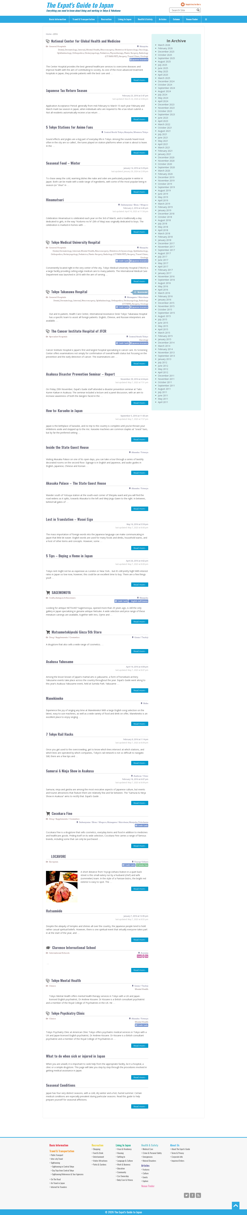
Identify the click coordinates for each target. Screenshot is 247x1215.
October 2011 (165, 382)
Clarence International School (74, 947)
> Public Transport (56, 1155)
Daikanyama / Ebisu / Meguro (134, 205)
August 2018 (164, 220)
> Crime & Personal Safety (151, 1153)
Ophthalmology (64, 53)
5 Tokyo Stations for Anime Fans (69, 127)
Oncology (143, 49)
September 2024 (166, 87)
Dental (61, 49)
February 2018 (165, 236)
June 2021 (163, 137)
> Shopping (96, 1149)
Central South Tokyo (138, 336)
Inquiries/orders (193, 4)
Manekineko (54, 698)
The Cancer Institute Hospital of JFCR (78, 331)
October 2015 (165, 309)
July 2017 (162, 256)
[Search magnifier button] (198, 10)
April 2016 (163, 289)
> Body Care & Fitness (124, 1179)
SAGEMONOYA (61, 592)
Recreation (106, 19)
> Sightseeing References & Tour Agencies (67, 1174)
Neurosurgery (107, 49)
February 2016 (165, 296)
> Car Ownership (122, 1176)
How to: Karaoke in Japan (64, 410)
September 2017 (166, 249)
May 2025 (163, 71)
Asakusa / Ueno (141, 776)
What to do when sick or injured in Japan (75, 1055)
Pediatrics (104, 53)
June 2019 (163, 193)
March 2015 (164, 332)
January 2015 (164, 339)
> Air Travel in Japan (57, 1183)
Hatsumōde (54, 910)
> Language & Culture (124, 1160)
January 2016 (164, 299)
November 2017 (166, 246)
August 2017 (164, 253)
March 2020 (164, 170)
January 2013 (164, 359)
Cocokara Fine (62, 813)
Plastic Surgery (131, 53)
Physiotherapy (116, 53)
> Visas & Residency (124, 1149)
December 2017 (166, 243)
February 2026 (165, 48)
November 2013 (166, 352)
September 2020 (166, 167)
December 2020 (166, 157)
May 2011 (163, 398)
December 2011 (166, 375)
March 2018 (164, 233)
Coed (139, 956)
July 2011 (162, 392)
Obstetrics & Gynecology (126, 49)
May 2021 (163, 140)
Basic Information (57, 19)
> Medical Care (147, 1149)
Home (49, 34)
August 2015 (164, 316)
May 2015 (163, 326)
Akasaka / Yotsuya (140, 452)
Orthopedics (78, 53)
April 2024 (163, 101)
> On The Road (55, 1179)
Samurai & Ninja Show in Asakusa (70, 770)
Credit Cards (124, 261)
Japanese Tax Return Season (66, 90)
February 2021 (165, 150)
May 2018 (163, 226)
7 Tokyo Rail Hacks (59, 734)
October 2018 (165, 216)
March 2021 (164, 147)
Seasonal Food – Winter (63, 162)
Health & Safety (145, 19)
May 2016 (163, 286)
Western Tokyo (140, 132)
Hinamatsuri (55, 199)
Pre (146, 956)
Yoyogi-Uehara (141, 862)
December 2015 (166, 302)
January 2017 (164, 273)
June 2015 (163, 322)
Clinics (52, 986)
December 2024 (166, 81)
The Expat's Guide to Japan (79, 5)
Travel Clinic (133, 56)
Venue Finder (192, 19)
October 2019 (165, 183)
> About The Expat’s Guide (180, 1149)
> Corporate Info (176, 1156)
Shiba (145, 703)
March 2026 (164, 44)
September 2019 (166, 187)
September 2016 (166, 279)
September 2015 (166, 312)
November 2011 (166, 378)
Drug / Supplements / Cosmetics (64, 637)
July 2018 (162, 223)
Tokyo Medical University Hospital (75, 242)
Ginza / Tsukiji (141, 637)
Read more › (139, 80)
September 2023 (166, 114)
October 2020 (165, 164)
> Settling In (120, 1156)
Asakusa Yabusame (59, 661)
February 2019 (165, 206)
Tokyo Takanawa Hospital (69, 291)
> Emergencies (146, 1156)
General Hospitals (57, 46)
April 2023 (163, 121)
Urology (144, 56)
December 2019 (166, 177)
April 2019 (163, 200)
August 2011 (164, 388)
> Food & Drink (97, 1153)
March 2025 (164, 78)
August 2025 (164, 61)
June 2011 (163, 395)
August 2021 (164, 130)
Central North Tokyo (113, 132)
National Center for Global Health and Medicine (85, 40)
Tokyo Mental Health (66, 980)
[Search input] (183, 10)
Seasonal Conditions (60, 1085)
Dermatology (71, 49)
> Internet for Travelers (58, 1187)
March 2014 (164, 345)
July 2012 (162, 362)
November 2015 (166, 306)
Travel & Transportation (83, 19)
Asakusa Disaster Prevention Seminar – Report (80, 373)
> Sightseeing (54, 1162)
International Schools (59, 953)
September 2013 (166, 355)
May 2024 (163, 97)
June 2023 (163, 117)
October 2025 (165, 54)
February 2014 (165, 349)
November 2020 (166, 160)
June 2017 (163, 259)
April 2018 (163, 230)
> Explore (144, 1181)
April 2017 (163, 266)
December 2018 (166, 213)
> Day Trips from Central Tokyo (62, 1170)
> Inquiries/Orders (177, 1160)
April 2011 (163, 402)
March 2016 (164, 292)
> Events (144, 1177)
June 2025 (163, 68)
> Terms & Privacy (177, 1153)
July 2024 (162, 94)
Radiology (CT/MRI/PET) (114, 254)
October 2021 (165, 127)
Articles (163, 19)
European (53, 862)
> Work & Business (123, 1164)
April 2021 (163, 144)
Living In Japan (124, 19)
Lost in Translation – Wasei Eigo (69, 519)
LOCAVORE (58, 856)
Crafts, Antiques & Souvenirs (62, 598)
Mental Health (93, 49)
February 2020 (165, 173)
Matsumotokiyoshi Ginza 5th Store (77, 631)
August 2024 (164, 91)
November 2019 (166, 180)
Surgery (123, 56)
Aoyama (144, 953)
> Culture (145, 1173)
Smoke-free (143, 865)
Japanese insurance (140, 59)
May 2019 (163, 197)
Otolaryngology (92, 53)
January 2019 (164, 210)
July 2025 (162, 64)
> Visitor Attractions (99, 1160)
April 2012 (163, 372)
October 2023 (165, 111)
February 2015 (165, 335)
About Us (174, 1145)
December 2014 (166, 342)
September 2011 (166, 385)
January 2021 (164, 154)
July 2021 (162, 134)
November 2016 (166, 276)
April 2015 (163, 329)
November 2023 (166, 107)
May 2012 (163, 369)
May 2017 (163, 263)
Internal (81, 49)
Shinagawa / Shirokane (137, 297)
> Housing (119, 1153)
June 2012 (163, 365)
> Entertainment (98, 1156)
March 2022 (164, 124)
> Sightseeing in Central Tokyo (62, 1166)
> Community (121, 1172)
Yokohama (143, 822)
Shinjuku (144, 46)
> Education (120, 1168)
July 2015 (162, 319)
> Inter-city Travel (56, 1158)
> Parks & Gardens (99, 1164)
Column (176, 19)
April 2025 (163, 74)
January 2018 (164, 240)
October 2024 (165, 84)
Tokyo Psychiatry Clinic (68, 1013)
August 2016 (164, 283)
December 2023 (166, 104)
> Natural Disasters (148, 1160)
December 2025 (166, 51)
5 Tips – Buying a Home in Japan (69, 555)
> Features (145, 1169)
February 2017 (165, 269)
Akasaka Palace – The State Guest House (76, 483)
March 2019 (164, 203)
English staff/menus (139, 601)
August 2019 (164, 190)
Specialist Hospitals (58, 336)
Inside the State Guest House (67, 447)
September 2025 (166, 58)
